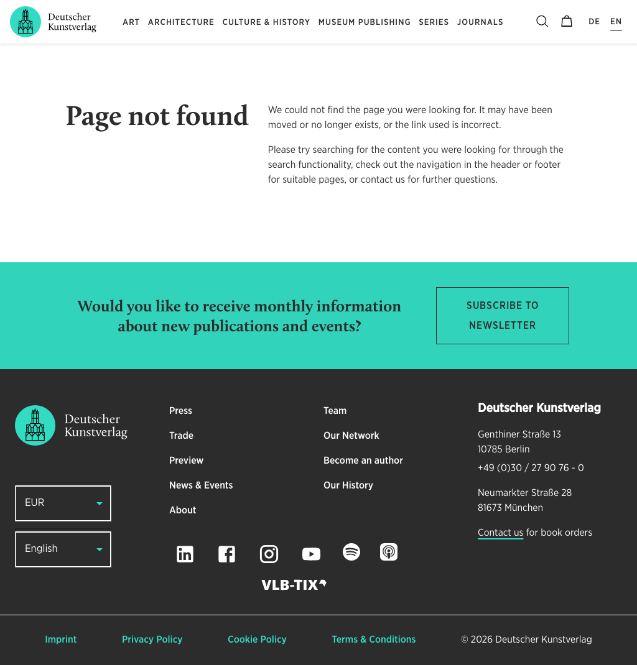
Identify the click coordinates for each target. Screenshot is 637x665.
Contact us (500, 533)
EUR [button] (34, 503)
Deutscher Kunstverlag (543, 640)
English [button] (41, 549)
